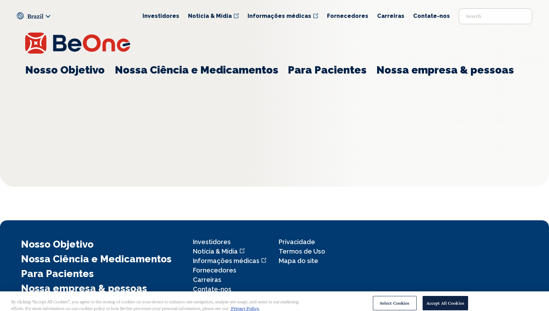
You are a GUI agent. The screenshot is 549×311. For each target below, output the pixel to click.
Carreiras (390, 16)
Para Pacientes (327, 70)
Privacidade (297, 242)
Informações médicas (279, 16)
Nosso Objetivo (65, 70)
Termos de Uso (302, 251)
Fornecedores (347, 16)
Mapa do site (298, 260)
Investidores (161, 16)
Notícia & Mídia (210, 16)
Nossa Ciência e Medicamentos (196, 70)
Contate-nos (431, 16)
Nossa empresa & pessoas (445, 70)
